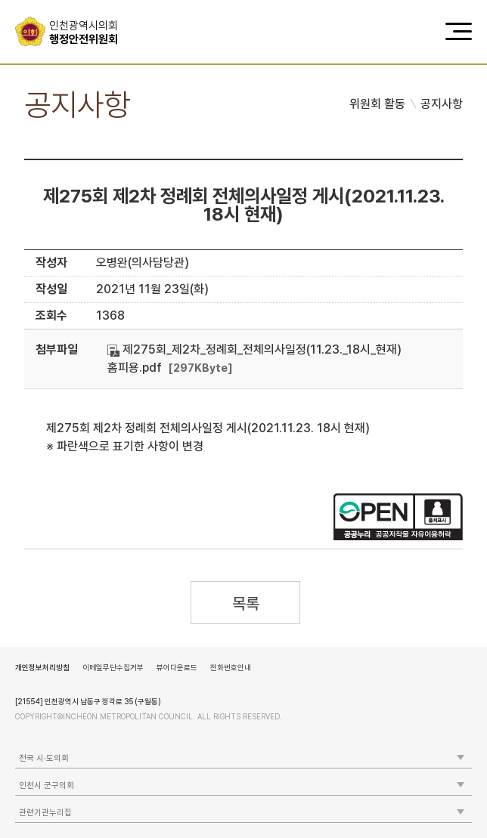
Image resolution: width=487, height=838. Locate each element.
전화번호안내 (230, 667)
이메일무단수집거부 (113, 667)
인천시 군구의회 (46, 785)
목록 (245, 603)
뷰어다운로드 (177, 667)
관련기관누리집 (45, 813)
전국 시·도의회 (44, 758)
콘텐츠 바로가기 (38, 0)
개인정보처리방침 (42, 667)
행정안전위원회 (89, 32)
